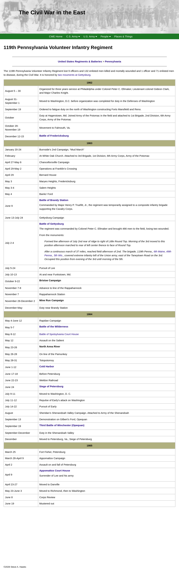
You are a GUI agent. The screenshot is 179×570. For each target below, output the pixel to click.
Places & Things (123, 36)
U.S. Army (91, 36)
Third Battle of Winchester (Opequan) (61, 425)
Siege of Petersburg (51, 386)
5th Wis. (58, 255)
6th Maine (159, 251)
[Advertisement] (89, 541)
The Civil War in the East (52, 12)
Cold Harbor (46, 366)
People (106, 36)
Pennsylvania (113, 61)
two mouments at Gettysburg (74, 74)
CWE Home (55, 36)
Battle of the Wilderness (53, 326)
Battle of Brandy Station (53, 200)
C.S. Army (73, 36)
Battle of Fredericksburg (54, 135)
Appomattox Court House (54, 470)
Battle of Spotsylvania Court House (59, 334)
